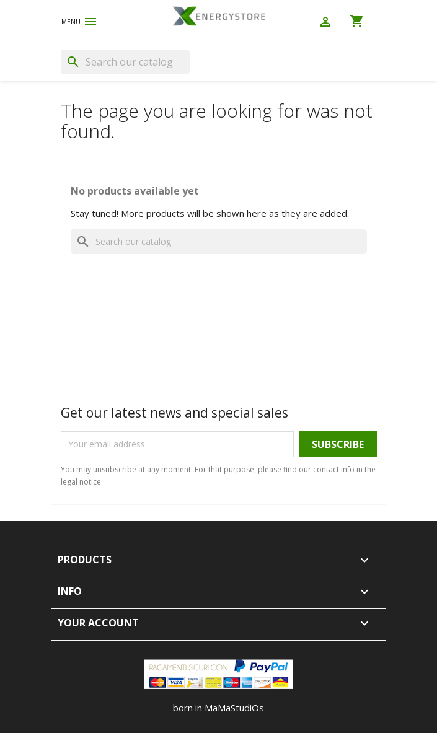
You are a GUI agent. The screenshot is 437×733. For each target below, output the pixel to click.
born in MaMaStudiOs (218, 707)
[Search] (125, 62)
